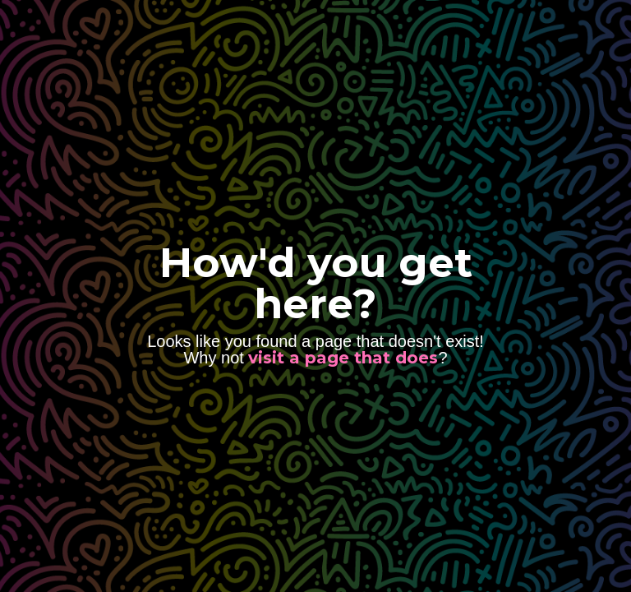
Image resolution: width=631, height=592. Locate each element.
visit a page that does (343, 358)
